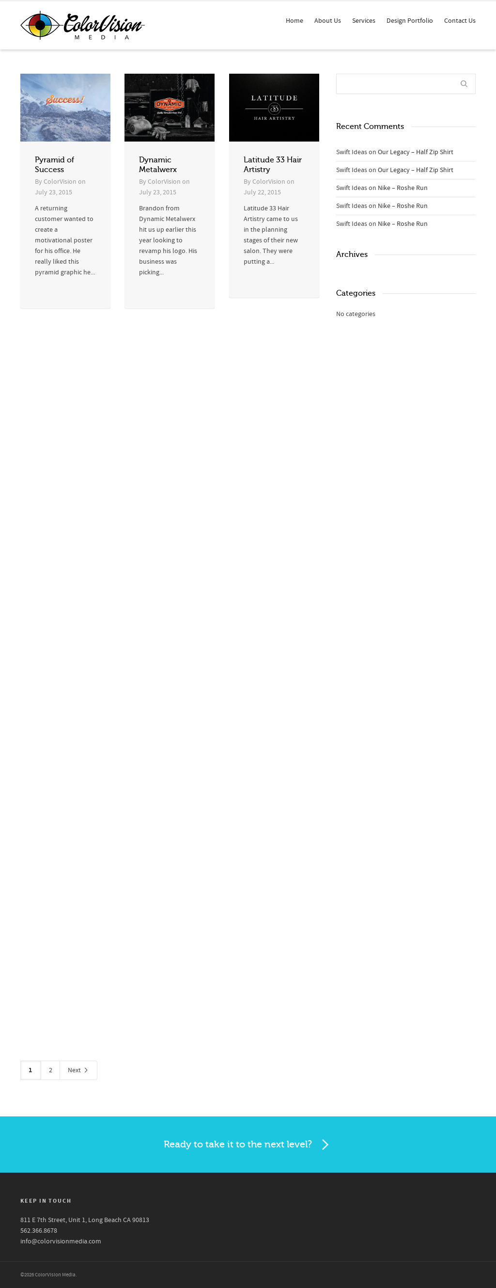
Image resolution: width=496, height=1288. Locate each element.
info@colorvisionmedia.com (60, 1241)
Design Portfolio (410, 20)
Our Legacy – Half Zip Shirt (415, 152)
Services (363, 20)
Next (78, 1070)
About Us (327, 20)
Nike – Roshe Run (403, 188)
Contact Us (460, 20)
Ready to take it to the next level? (248, 1145)
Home (294, 20)
